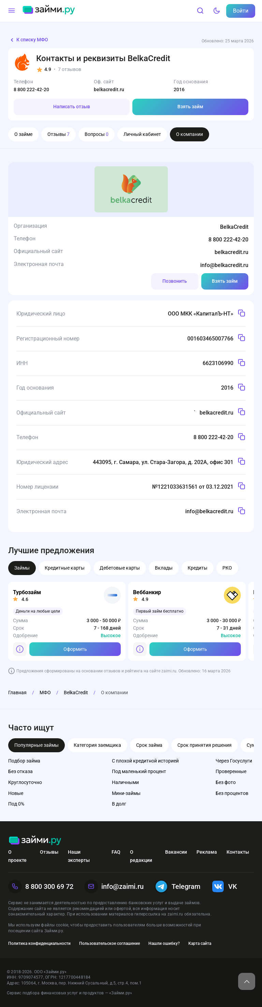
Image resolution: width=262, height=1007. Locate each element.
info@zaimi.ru (114, 886)
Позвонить (174, 281)
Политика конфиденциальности (39, 943)
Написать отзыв (71, 106)
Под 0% (16, 804)
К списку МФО (28, 40)
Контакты (238, 852)
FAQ (116, 852)
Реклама (206, 852)
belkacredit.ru (109, 89)
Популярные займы (36, 745)
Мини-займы (126, 793)
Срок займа (149, 745)
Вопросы (96, 134)
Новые (15, 793)
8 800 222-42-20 (31, 89)
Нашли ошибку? (164, 943)
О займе (23, 134)
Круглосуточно (25, 782)
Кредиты (197, 568)
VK (224, 886)
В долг (119, 804)
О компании (189, 134)
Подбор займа (24, 761)
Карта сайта (199, 943)
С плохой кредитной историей (145, 761)
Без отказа (20, 771)
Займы (22, 568)
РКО (227, 568)
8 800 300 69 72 (40, 886)
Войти (240, 11)
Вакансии (176, 852)
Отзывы (58, 134)
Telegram (177, 886)
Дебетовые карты (120, 568)
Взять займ (190, 106)
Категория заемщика (97, 745)
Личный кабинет (142, 134)
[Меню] (11, 11)
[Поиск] (200, 11)
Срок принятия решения (204, 745)
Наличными (125, 782)
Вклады (164, 568)
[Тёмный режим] (216, 11)
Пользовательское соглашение (109, 943)
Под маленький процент (139, 771)
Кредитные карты (65, 568)
